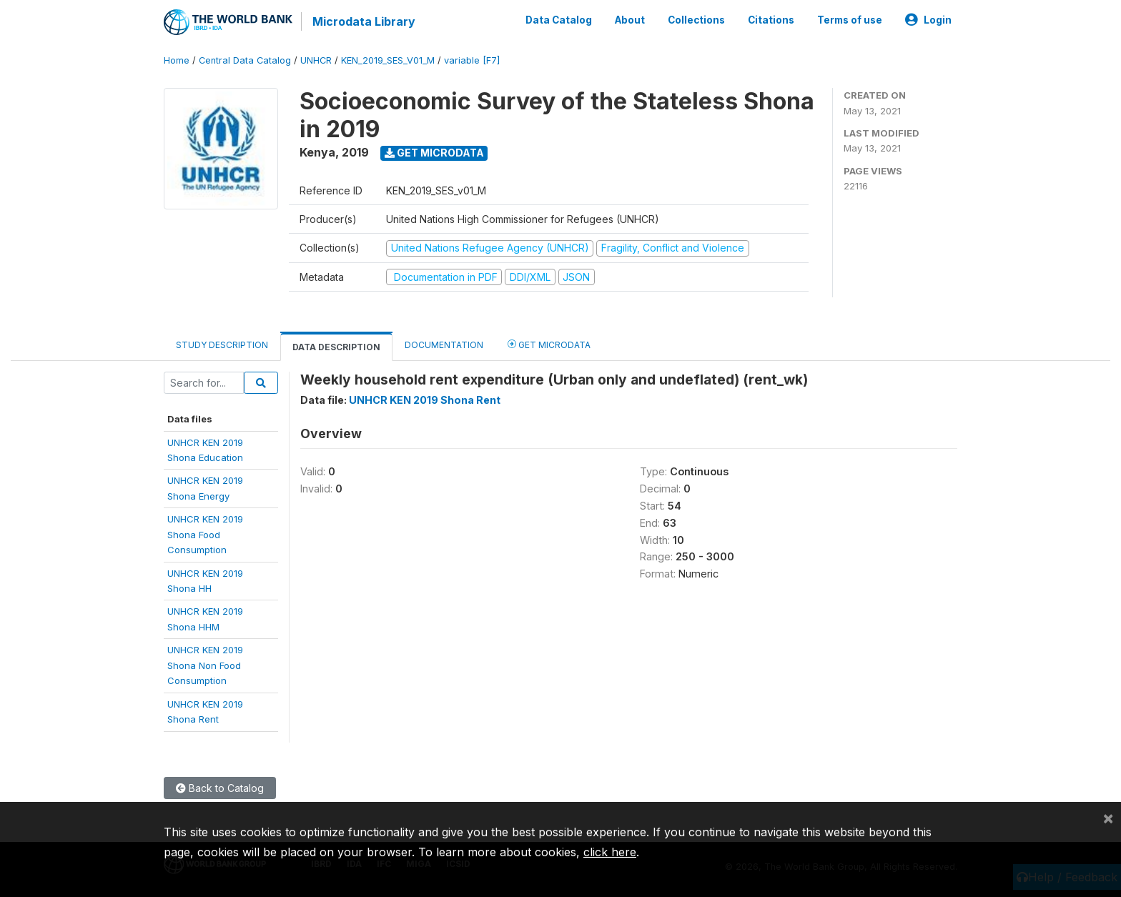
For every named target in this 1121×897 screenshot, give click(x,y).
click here (609, 852)
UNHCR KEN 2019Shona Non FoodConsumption (205, 665)
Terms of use (849, 20)
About (630, 20)
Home (176, 60)
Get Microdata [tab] (549, 344)
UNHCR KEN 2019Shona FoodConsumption (205, 534)
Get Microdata (434, 153)
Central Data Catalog (245, 60)
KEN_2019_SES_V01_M (388, 60)
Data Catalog (558, 20)
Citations (771, 20)
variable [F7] (472, 60)
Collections (696, 20)
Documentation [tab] (444, 345)
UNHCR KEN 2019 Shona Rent (424, 400)
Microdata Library (363, 21)
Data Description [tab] (336, 347)
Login (928, 20)
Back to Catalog (220, 788)
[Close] (1108, 817)
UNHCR (316, 60)
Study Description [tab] (222, 345)
